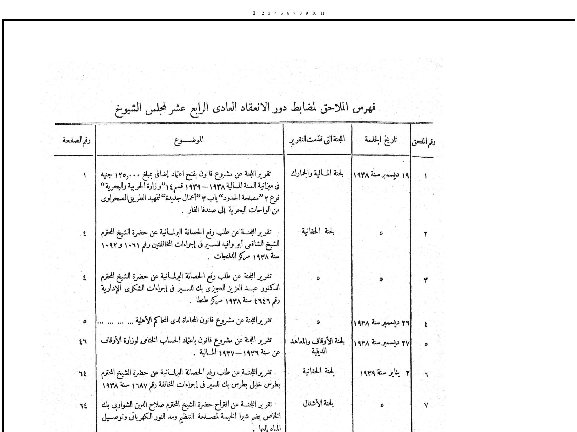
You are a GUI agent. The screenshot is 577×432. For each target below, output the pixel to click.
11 (322, 13)
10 (314, 13)
